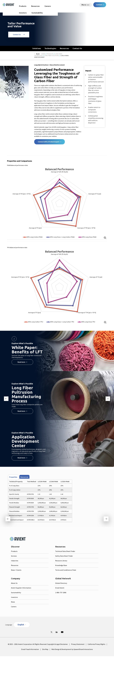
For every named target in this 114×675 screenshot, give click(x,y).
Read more (21, 362)
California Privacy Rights (96, 644)
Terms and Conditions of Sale (65, 570)
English (21, 625)
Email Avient (59, 588)
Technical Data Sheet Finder (65, 551)
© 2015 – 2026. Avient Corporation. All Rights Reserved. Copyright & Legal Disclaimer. (38, 644)
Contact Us (17, 34)
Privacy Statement (77, 644)
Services (14, 556)
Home (43, 54)
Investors (23, 13)
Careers (48, 6)
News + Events (16, 570)
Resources (35, 6)
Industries (14, 561)
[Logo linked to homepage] (9, 4)
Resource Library (61, 561)
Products (22, 6)
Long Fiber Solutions (51, 55)
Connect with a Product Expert (48, 142)
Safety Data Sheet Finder (64, 556)
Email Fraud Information (30, 649)
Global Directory (61, 583)
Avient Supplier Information (21, 588)
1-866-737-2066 (60, 592)
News (13, 602)
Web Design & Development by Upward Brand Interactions (72, 649)
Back (38, 54)
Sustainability (37, 13)
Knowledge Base (61, 565)
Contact (99, 5)
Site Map (45, 649)
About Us (14, 583)
